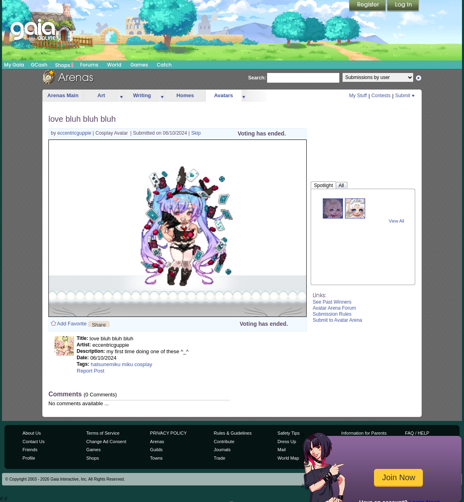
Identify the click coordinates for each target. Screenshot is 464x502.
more (121, 96)
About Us (32, 433)
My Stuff (358, 95)
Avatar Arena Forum (334, 308)
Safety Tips (289, 433)
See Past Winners (332, 302)
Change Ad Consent (106, 441)
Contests (381, 95)
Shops (64, 65)
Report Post (91, 371)
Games (139, 64)
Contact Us (34, 441)
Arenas (157, 441)
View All (396, 221)
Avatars (223, 95)
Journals (222, 449)
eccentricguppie (74, 133)
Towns (156, 458)
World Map (288, 458)
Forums (89, 64)
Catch (164, 64)
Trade (219, 458)
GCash (39, 64)
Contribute (224, 441)
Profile (29, 458)
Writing (142, 95)
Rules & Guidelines (233, 433)
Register (368, 6)
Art (101, 95)
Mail (282, 449)
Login (403, 6)
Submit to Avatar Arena (337, 320)
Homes (185, 95)
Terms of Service (102, 433)
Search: (257, 78)
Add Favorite (72, 324)
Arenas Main (62, 95)
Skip (196, 133)
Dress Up (287, 441)
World (114, 64)
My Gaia (14, 64)
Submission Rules (332, 314)
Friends (30, 449)
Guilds (156, 449)
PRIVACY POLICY (168, 433)
